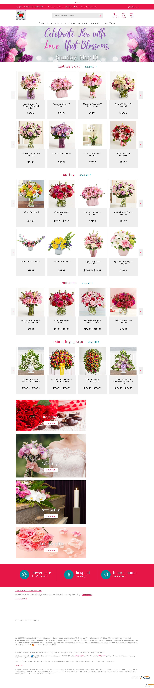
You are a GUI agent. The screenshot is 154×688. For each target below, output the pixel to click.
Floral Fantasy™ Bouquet (61, 213)
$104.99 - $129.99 (92, 329)
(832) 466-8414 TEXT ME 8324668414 (31, 7)
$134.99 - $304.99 (92, 388)
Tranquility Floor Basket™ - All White (31, 380)
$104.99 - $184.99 (62, 388)
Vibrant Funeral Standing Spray (92, 380)
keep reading (87, 514)
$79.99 (31, 270)
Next (141, 95)
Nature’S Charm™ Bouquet (123, 105)
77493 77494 (102, 575)
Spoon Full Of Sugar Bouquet (123, 262)
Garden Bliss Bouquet (30, 261)
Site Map (133, 686)
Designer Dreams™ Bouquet (61, 105)
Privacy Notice (107, 686)
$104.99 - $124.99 (31, 388)
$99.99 (61, 270)
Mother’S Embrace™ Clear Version (92, 105)
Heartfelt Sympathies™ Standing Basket (61, 380)
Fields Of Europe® (31, 212)
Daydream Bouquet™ (61, 153)
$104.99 (123, 112)
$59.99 (123, 270)
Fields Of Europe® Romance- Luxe (92, 321)
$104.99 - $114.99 (92, 270)
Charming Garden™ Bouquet (31, 154)
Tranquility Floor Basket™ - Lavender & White (123, 381)
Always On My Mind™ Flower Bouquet (30, 321)
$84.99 (30, 112)
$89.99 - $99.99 (61, 221)
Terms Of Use (95, 686)
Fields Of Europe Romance (123, 154)
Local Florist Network (121, 686)
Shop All (89, 66)
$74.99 (61, 112)
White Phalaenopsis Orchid (92, 154)
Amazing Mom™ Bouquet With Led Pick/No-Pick (31, 106)
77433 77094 (79, 575)
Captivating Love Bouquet (92, 262)
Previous (13, 95)
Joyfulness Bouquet (61, 261)
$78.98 (92, 162)
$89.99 (31, 329)
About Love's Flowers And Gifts (28, 510)
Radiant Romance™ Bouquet (123, 321)
